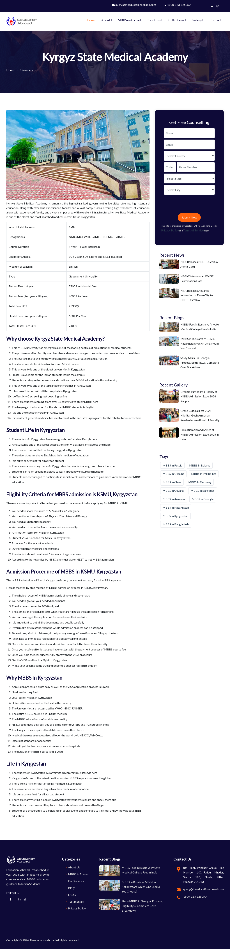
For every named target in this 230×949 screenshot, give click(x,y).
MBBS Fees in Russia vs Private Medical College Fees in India (199, 327)
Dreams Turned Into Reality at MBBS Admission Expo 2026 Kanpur (198, 396)
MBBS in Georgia (202, 499)
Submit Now (189, 217)
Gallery (198, 20)
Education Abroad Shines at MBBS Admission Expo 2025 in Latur (199, 434)
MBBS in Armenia (174, 499)
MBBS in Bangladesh (176, 524)
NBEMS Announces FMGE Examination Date (196, 278)
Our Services (75, 881)
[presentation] (191, 205)
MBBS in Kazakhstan (176, 507)
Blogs (70, 887)
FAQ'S (71, 894)
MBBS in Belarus (199, 465)
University (26, 70)
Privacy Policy (170, 230)
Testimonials (75, 901)
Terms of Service (193, 230)
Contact (215, 20)
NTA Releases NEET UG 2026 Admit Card (199, 264)
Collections (177, 20)
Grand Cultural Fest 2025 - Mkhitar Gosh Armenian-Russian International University (199, 415)
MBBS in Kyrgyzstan (175, 516)
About (106, 20)
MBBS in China (172, 482)
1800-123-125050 (177, 4)
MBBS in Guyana (173, 490)
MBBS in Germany (199, 482)
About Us (73, 867)
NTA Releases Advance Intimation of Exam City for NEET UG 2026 (197, 295)
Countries (154, 20)
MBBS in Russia (172, 465)
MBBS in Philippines (203, 473)
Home (91, 20)
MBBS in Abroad (129, 20)
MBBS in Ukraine (173, 473)
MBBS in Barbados (203, 490)
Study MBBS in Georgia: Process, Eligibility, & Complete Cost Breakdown (199, 362)
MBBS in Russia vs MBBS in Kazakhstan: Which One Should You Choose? (199, 343)
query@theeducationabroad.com (134, 4)
